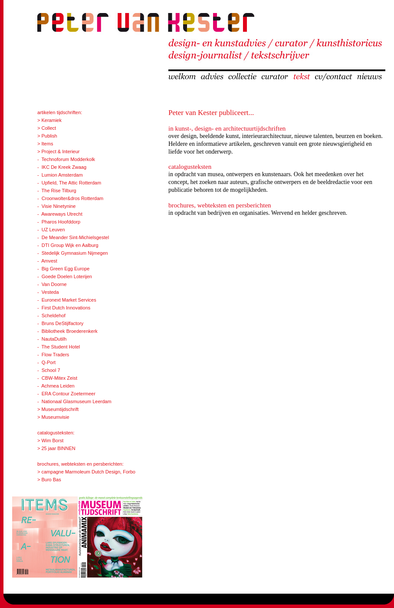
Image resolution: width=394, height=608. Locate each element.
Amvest (49, 260)
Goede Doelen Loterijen (67, 276)
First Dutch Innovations (66, 307)
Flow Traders (55, 354)
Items (47, 143)
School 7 (51, 370)
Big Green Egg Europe (66, 268)
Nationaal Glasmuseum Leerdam (77, 401)
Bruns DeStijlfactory (63, 323)
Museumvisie (55, 417)
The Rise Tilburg (59, 190)
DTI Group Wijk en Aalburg (70, 245)
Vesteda (50, 292)
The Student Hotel (61, 346)
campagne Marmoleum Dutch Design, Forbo (88, 471)
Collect (48, 128)
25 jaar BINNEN (58, 448)
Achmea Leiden (57, 385)
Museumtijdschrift (60, 409)
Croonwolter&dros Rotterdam (72, 198)
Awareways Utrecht (61, 214)
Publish (49, 135)
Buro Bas (50, 479)
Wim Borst (52, 440)
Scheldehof (54, 315)
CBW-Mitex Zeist (59, 378)
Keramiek (51, 120)
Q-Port (49, 362)
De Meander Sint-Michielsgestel (75, 237)
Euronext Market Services (69, 299)
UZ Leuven (53, 229)
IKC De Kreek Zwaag (64, 167)
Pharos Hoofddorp (61, 221)
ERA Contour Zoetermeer (68, 393)
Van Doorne (54, 284)
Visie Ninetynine (59, 206)
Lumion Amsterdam (62, 174)
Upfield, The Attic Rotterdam (71, 182)
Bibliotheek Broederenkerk (70, 331)
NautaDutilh (54, 339)
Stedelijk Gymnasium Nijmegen (75, 253)
